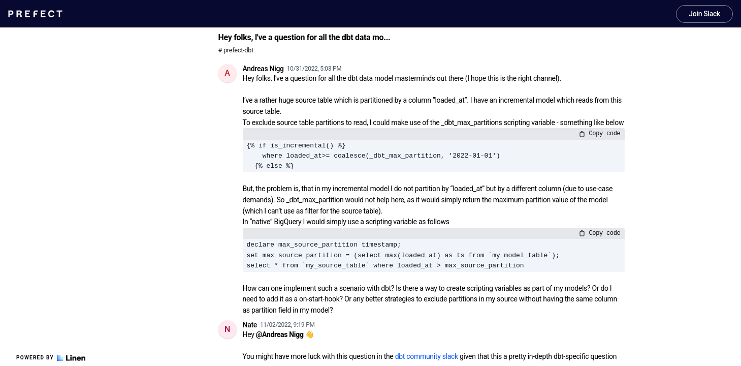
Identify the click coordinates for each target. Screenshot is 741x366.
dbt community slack (426, 356)
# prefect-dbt (235, 50)
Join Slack (704, 14)
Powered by (50, 358)
